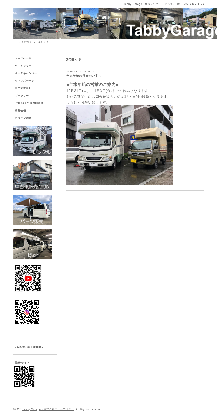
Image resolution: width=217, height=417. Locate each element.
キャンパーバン (24, 80)
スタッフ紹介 (23, 118)
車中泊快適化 (23, 88)
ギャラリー (22, 95)
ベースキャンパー (26, 73)
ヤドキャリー (23, 65)
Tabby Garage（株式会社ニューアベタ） (48, 409)
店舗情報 (20, 110)
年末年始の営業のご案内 (83, 76)
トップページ (23, 58)
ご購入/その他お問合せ (29, 103)
